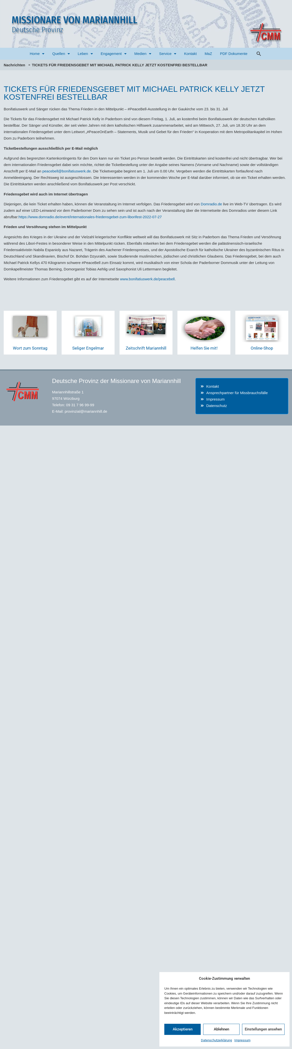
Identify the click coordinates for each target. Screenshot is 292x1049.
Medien (142, 53)
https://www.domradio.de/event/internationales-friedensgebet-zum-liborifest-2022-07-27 (90, 217)
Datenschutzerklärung (216, 1040)
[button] (258, 54)
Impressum (242, 1040)
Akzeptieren (183, 1029)
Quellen (61, 53)
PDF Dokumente (233, 53)
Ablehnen (221, 1029)
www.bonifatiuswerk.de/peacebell (147, 279)
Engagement (113, 53)
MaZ (208, 53)
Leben (85, 53)
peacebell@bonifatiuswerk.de (66, 171)
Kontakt (190, 53)
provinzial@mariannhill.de (86, 411)
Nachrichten (14, 65)
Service (167, 53)
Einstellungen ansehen (263, 1029)
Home (37, 53)
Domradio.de (211, 204)
